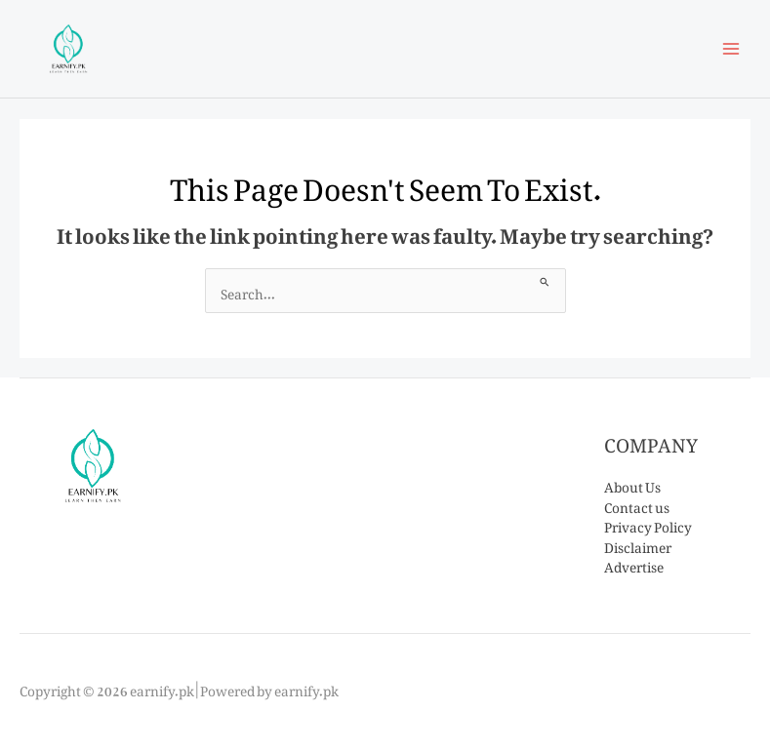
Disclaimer (637, 544)
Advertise (634, 563)
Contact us (636, 504)
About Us (632, 483)
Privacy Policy (648, 523)
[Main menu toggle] (731, 49)
